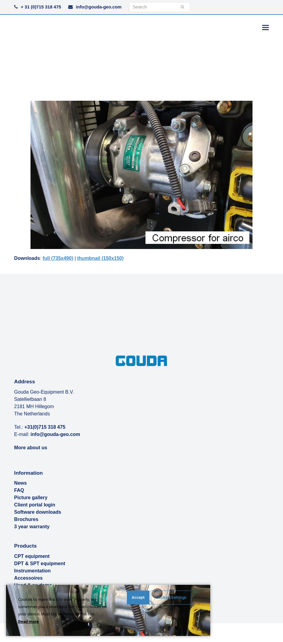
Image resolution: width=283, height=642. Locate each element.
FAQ (19, 490)
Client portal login (34, 504)
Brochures (26, 519)
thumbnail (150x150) (100, 258)
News (20, 483)
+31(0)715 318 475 (45, 427)
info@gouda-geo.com (98, 7)
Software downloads (37, 512)
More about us (30, 447)
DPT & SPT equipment (39, 563)
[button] (265, 27)
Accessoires (28, 578)
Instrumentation (32, 570)
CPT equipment (32, 556)
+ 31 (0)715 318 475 (41, 7)
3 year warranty (32, 526)
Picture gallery (30, 497)
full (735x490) (58, 258)
